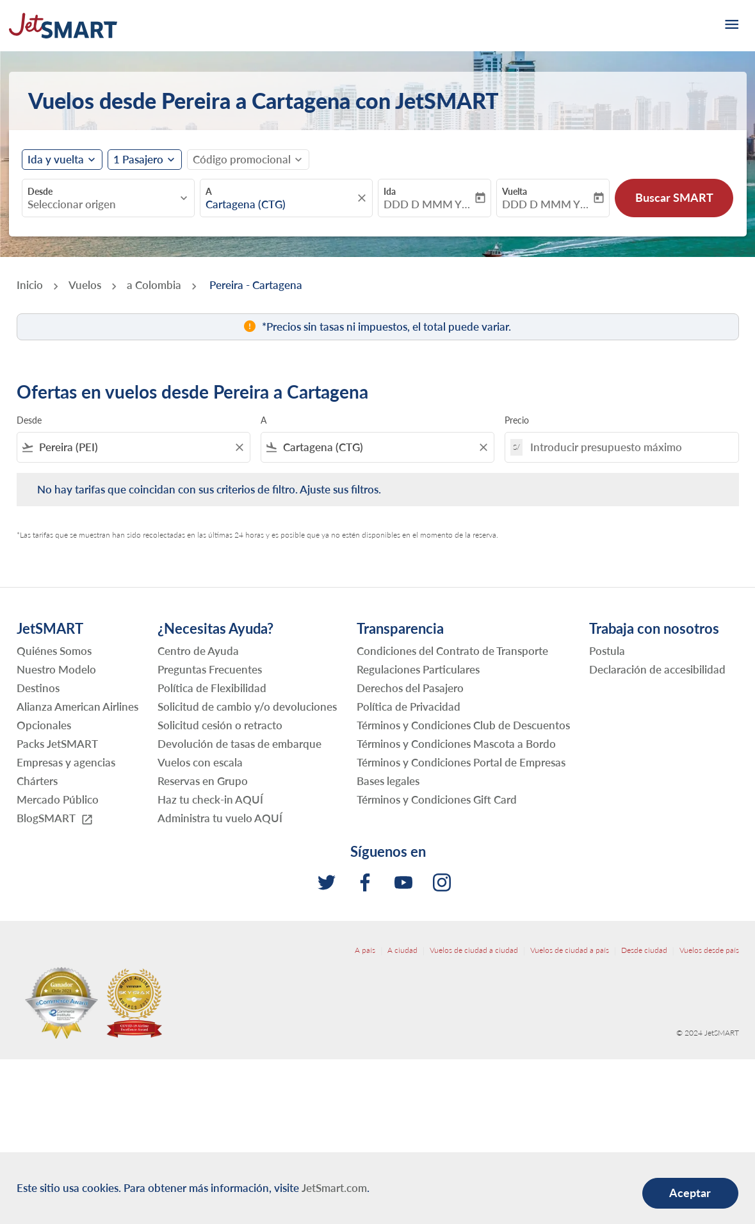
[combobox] (102, 204)
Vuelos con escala (200, 762)
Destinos (38, 688)
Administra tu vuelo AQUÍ (220, 818)
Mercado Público (58, 799)
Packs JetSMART (57, 743)
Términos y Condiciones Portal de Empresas (461, 762)
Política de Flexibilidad (212, 688)
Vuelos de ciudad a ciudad (474, 950)
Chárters (37, 781)
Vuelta (514, 191)
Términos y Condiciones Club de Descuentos (463, 725)
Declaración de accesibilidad (657, 669)
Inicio (30, 285)
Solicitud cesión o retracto (220, 725)
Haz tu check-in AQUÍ (210, 799)
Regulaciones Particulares (418, 669)
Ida (390, 191)
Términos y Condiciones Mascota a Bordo (456, 743)
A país (365, 950)
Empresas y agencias (66, 762)
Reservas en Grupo (203, 781)
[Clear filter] (239, 447)
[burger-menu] (730, 25)
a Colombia (154, 285)
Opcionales (44, 725)
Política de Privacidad (408, 706)
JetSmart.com (334, 1188)
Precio (517, 420)
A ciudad (402, 950)
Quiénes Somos (54, 650)
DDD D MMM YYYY (428, 204)
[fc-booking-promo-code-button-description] (242, 159)
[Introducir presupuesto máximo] (627, 447)
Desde (40, 191)
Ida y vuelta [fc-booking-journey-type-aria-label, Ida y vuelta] (56, 159)
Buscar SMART (674, 197)
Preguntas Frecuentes (210, 669)
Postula (607, 650)
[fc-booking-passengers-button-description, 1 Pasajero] (138, 159)
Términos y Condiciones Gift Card (437, 799)
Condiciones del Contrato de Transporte (452, 650)
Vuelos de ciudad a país (569, 950)
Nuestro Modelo (56, 669)
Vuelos (85, 285)
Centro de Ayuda (198, 650)
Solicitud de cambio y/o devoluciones (247, 706)
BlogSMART (55, 818)
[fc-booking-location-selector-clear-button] (363, 198)
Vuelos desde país (709, 950)
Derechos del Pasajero (410, 688)
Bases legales (388, 781)
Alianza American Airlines (77, 706)
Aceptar (690, 1193)
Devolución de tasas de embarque (239, 743)
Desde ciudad (644, 950)
